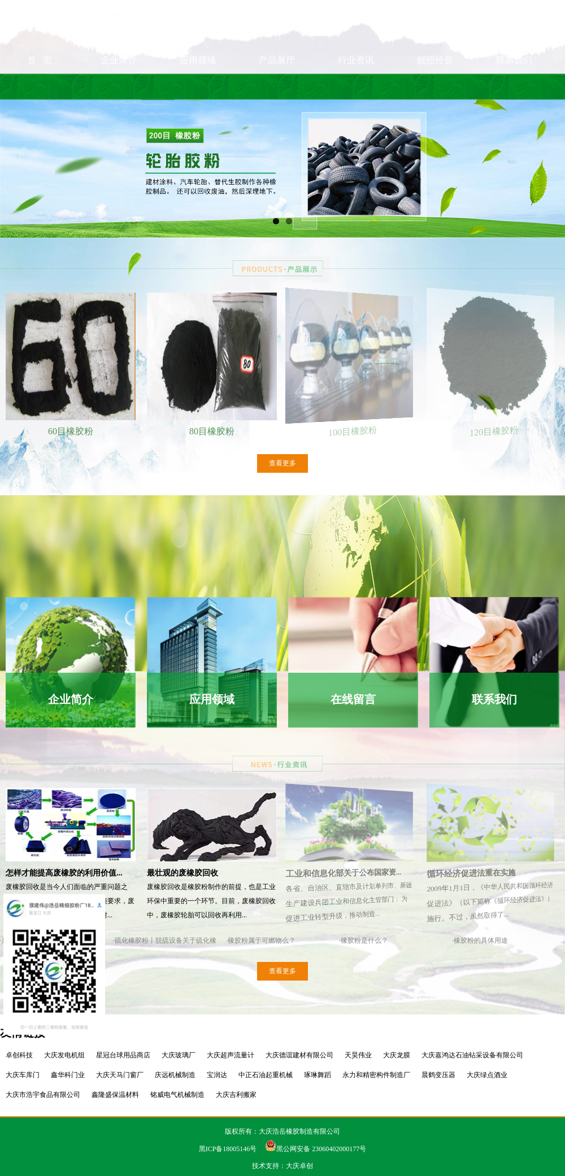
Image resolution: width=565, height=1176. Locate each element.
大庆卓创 (299, 1166)
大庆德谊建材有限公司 (299, 1055)
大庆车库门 (23, 1075)
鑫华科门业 (68, 1075)
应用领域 (198, 86)
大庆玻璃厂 (178, 1055)
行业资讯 (356, 86)
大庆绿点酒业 (487, 1075)
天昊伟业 (358, 1055)
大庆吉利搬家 (236, 1095)
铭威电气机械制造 (177, 1095)
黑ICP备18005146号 (228, 1149)
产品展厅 (277, 86)
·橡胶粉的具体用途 (480, 940)
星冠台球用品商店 (123, 1055)
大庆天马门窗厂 (120, 1075)
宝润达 (217, 1075)
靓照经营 (435, 86)
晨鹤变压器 (438, 1075)
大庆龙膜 (396, 1055)
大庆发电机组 (64, 1055)
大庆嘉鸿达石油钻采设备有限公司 (472, 1055)
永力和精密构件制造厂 (376, 1075)
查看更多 (282, 463)
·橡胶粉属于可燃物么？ (260, 940)
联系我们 (514, 86)
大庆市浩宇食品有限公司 (43, 1095)
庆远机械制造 (175, 1075)
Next (548, 170)
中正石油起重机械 (265, 1075)
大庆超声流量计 (230, 1055)
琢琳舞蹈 (317, 1075)
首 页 (39, 86)
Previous (16, 170)
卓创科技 (19, 1055)
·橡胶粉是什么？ (363, 940)
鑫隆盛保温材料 (115, 1095)
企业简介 (119, 86)
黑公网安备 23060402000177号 (315, 1149)
